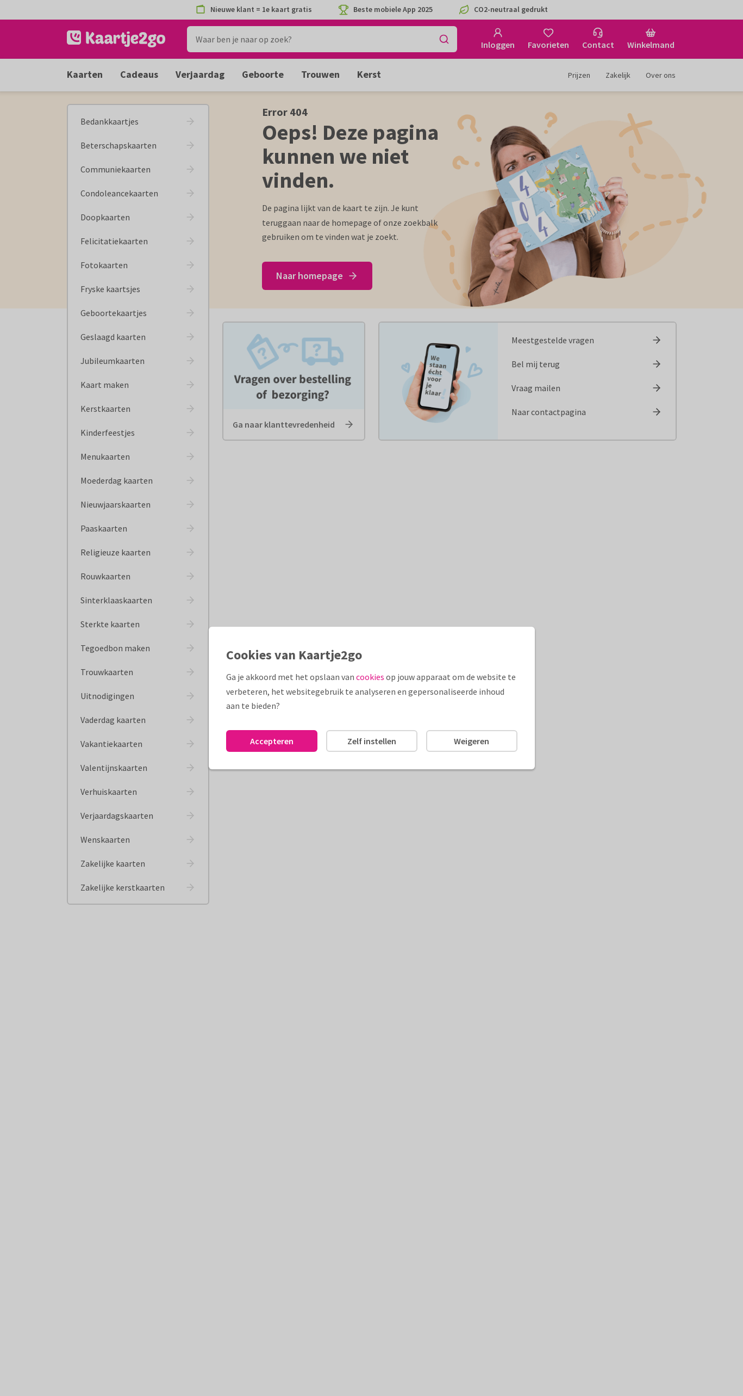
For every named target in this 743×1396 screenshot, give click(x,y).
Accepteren (272, 741)
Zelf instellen (371, 741)
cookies (370, 676)
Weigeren (471, 741)
